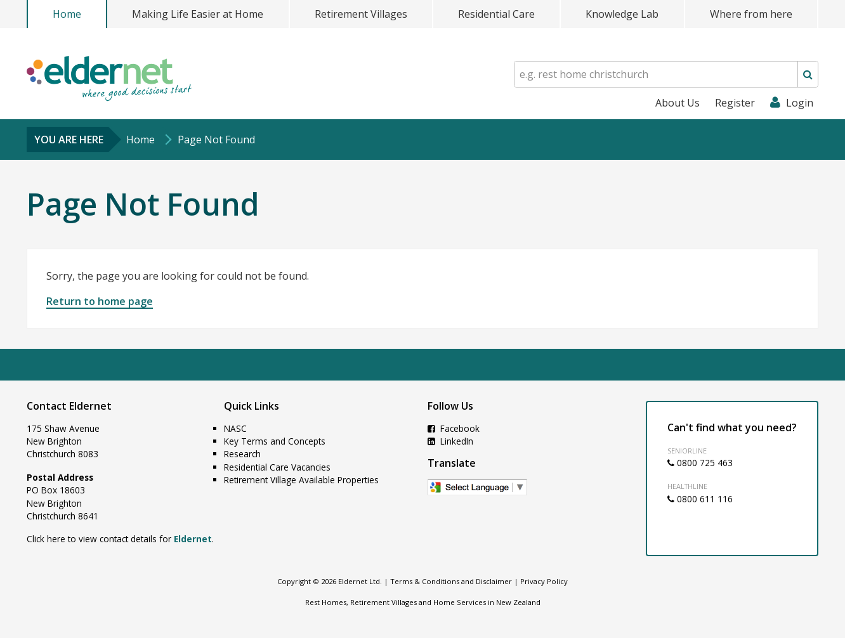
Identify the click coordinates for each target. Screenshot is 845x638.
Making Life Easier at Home (197, 14)
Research (242, 454)
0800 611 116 (700, 499)
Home (67, 14)
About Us (677, 103)
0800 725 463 (700, 463)
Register (735, 103)
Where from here (751, 14)
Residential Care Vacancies (277, 467)
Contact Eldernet (69, 406)
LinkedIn (450, 441)
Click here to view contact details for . (120, 539)
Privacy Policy (544, 581)
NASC (235, 428)
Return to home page (99, 301)
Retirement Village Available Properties (301, 480)
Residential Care (496, 14)
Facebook (454, 428)
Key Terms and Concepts (274, 441)
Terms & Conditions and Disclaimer (451, 581)
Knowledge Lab (622, 14)
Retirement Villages (361, 14)
